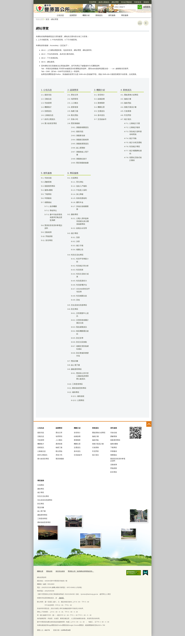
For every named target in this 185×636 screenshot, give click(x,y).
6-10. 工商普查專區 (76, 384)
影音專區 (113, 472)
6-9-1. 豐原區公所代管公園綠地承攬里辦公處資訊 (82, 376)
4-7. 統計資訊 (127, 119)
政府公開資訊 (90, 2)
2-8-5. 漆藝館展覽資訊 (82, 144)
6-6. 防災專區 (74, 309)
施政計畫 (95, 436)
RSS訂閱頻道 (112, 2)
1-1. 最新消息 (48, 95)
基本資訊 (77, 451)
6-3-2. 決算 (78, 241)
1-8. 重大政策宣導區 (50, 123)
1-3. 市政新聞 (48, 103)
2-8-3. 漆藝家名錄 (80, 135)
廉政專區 (40, 489)
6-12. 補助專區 (74, 392)
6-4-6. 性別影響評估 (81, 285)
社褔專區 (40, 485)
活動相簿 (113, 465)
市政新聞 (40, 440)
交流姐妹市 (78, 455)
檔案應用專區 (115, 440)
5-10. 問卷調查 (48, 236)
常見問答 (79, 2)
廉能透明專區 (42, 515)
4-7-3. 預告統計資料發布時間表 (135, 132)
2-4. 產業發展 (74, 107)
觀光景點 (59, 451)
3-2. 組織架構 (101, 99)
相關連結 (113, 455)
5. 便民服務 (46, 173)
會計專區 (40, 492)
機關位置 (77, 444)
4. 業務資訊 (126, 90)
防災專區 (40, 504)
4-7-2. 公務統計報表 (134, 127)
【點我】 (61, 598)
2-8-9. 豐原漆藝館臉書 (82, 163)
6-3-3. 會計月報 (79, 246)
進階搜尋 (146, 7)
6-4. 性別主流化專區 (76, 255)
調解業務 (113, 436)
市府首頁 (124, 2)
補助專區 (40, 526)
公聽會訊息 (41, 451)
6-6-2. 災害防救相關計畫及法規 (82, 321)
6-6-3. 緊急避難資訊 (81, 327)
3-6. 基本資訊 (101, 115)
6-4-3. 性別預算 (79, 270)
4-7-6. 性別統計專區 (134, 146)
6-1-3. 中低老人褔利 (81, 190)
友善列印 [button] (140, 23)
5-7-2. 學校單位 (53, 210)
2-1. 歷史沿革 (74, 95)
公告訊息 (60, 15)
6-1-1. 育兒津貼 (79, 182)
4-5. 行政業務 (127, 111)
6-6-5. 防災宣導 (79, 338)
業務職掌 (77, 440)
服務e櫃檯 (114, 444)
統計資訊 (95, 455)
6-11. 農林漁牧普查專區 (78, 388)
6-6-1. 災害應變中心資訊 (82, 314)
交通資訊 (77, 447)
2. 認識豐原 (72, 90)
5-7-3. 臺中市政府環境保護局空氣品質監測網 (55, 217)
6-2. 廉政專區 (74, 214)
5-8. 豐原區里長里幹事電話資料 (53, 226)
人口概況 (59, 440)
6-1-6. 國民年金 (79, 202)
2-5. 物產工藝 (74, 111)
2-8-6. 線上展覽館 (80, 148)
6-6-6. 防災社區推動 (81, 342)
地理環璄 (59, 436)
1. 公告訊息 (46, 90)
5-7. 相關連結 (48, 202)
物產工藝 (59, 447)
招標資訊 (40, 447)
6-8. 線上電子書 (75, 365)
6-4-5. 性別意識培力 (81, 281)
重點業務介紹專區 (98, 433)
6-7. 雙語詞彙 (74, 361)
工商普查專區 (42, 518)
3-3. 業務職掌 (101, 103)
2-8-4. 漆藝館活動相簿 (82, 140)
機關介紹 (86, 15)
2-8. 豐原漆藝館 (75, 123)
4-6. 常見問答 (127, 115)
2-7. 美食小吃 (74, 119)
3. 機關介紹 (99, 90)
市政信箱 (113, 433)
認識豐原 (73, 15)
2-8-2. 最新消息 (79, 131)
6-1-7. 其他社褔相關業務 (82, 207)
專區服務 (124, 15)
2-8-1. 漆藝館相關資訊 (82, 127)
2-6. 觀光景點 (74, 115)
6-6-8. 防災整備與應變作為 (82, 354)
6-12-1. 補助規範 (80, 396)
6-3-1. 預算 (78, 237)
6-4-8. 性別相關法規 (81, 296)
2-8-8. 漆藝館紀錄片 (81, 159)
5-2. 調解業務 (48, 182)
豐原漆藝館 (60, 459)
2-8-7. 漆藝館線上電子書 (82, 153)
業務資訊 (99, 15)
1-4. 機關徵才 (48, 107)
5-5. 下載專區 (48, 194)
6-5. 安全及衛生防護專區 (78, 305)
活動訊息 (40, 436)
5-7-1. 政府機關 (53, 206)
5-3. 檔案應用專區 (49, 186)
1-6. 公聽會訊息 (48, 115)
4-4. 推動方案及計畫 (130, 107)
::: (32, 1)
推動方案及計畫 (98, 444)
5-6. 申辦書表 (48, 198)
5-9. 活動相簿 (48, 232)
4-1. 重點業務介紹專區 (131, 95)
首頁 (47, 19)
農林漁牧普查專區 (44, 522)
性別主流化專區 (43, 496)
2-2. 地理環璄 (74, 99)
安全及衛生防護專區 (44, 500)
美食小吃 (59, 455)
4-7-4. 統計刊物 (132, 138)
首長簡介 (77, 433)
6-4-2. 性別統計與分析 (82, 266)
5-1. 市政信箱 (48, 178)
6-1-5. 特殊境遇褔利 (81, 198)
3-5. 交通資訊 (101, 111)
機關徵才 (40, 444)
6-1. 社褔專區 (74, 178)
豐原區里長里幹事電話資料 (117, 460)
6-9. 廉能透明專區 (76, 369)
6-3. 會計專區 (74, 233)
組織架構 (77, 436)
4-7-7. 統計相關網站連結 (135, 152)
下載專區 (113, 447)
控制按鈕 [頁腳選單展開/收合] (148, 424)
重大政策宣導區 (43, 459)
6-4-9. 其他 (78, 300)
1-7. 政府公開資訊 (49, 119)
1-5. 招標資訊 (48, 111)
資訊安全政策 (60, 571)
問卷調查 (113, 468)
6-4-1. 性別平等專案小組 (82, 260)
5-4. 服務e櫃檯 (48, 190)
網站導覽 (101, 2)
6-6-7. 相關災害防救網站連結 (82, 347)
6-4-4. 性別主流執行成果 (82, 275)
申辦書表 (113, 451)
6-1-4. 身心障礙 (79, 194)
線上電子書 (41, 511)
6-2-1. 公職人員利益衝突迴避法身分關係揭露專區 (82, 221)
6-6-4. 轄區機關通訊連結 (82, 332)
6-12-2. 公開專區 (80, 400)
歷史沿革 (59, 433)
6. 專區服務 (72, 173)
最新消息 (40, 433)
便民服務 (111, 15)
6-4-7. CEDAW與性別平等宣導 (83, 290)
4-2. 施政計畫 (127, 99)
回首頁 (132, 2)
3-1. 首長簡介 (101, 95)
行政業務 (95, 447)
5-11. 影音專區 (48, 240)
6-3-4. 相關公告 (79, 250)
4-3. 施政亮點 (127, 103)
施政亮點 (95, 440)
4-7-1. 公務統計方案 (134, 123)
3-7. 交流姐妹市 (101, 119)
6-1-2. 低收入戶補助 (81, 186)
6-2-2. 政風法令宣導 (81, 228)
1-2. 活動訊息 (48, 99)
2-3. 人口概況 (74, 103)
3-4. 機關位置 (101, 107)
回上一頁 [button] (146, 23)
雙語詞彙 (40, 507)
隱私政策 (49, 571)
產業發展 (59, 444)
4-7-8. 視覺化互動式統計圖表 (135, 158)
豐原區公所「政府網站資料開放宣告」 (81, 571)
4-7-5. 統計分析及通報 (135, 142)
